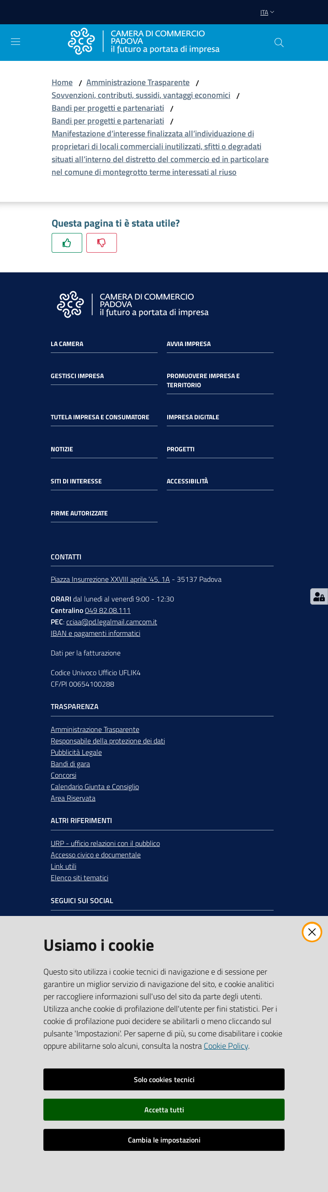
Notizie (62, 449)
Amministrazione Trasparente (138, 82)
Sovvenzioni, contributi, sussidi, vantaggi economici (141, 95)
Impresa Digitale (193, 417)
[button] (279, 42)
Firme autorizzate (79, 513)
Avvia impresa (189, 343)
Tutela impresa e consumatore (100, 417)
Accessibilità (187, 481)
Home (62, 82)
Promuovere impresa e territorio (203, 380)
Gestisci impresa (77, 375)
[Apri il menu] (15, 41)
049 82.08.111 (108, 610)
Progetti (181, 449)
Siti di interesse (76, 481)
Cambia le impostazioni (164, 1139)
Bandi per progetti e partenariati (108, 108)
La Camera (67, 343)
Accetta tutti (164, 1109)
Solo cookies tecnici (164, 1079)
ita (268, 12)
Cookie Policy (226, 1046)
